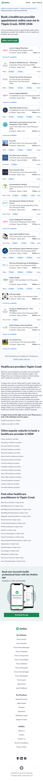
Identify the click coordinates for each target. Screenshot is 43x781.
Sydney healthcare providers (10, 439)
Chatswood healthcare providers (11, 460)
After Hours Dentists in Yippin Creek (12, 502)
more (38, 71)
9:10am (20, 150)
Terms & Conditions (21, 743)
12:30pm (29, 117)
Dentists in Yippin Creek (8, 530)
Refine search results (9, 40)
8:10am (11, 150)
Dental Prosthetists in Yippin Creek (12, 526)
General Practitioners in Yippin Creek (12, 537)
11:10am (20, 288)
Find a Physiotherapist (21, 647)
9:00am (11, 88)
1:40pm (33, 195)
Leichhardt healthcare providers (10, 449)
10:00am (20, 257)
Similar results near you (21, 359)
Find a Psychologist (21, 660)
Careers (21, 735)
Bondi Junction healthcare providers (12, 456)
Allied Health (21, 703)
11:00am (14, 164)
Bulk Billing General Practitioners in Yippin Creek (16, 509)
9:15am (20, 88)
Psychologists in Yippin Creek (10, 551)
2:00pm (15, 320)
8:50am (11, 179)
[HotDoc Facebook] (18, 758)
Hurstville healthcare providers (10, 487)
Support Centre (21, 719)
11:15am (29, 288)
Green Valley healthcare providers (11, 477)
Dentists (21, 707)
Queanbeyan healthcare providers (11, 442)
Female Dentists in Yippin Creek (11, 520)
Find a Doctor (21, 639)
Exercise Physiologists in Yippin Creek (12, 533)
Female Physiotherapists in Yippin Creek (13, 523)
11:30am (15, 195)
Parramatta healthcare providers (11, 470)
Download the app (21, 615)
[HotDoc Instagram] (25, 758)
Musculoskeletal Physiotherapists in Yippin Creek (16, 540)
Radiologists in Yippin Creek (9, 554)
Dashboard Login (21, 715)
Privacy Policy (21, 747)
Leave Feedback (21, 688)
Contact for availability (21, 57)
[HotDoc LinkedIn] (21, 758)
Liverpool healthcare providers (10, 480)
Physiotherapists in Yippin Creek (11, 547)
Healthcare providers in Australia (9, 8)
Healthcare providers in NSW (28, 8)
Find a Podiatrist (21, 651)
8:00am (15, 214)
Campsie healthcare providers (10, 484)
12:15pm (20, 117)
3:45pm (20, 71)
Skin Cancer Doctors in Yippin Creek (12, 558)
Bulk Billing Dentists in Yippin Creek (12, 506)
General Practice (21, 699)
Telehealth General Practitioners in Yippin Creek (15, 516)
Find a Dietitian (21, 664)
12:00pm (11, 71)
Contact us (21, 739)
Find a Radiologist (21, 676)
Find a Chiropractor (21, 655)
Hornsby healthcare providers (10, 463)
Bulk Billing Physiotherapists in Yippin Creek (14, 513)
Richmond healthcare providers (10, 453)
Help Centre (21, 684)
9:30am (29, 88)
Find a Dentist (21, 643)
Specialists (21, 711)
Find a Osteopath (21, 668)
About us (21, 731)
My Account (21, 680)
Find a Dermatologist (21, 672)
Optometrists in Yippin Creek (10, 544)
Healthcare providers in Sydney (10, 420)
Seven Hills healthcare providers (11, 473)
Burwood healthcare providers (10, 446)
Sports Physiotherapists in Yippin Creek (13, 561)
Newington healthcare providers (11, 466)
